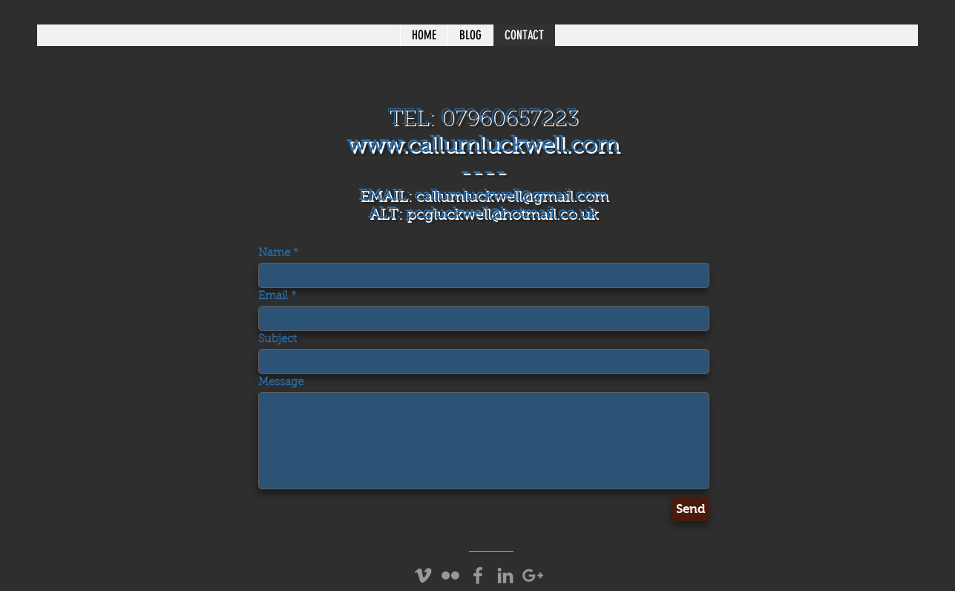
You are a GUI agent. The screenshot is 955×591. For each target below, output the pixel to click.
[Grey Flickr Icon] (450, 575)
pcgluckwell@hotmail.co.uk (501, 213)
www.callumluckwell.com (482, 146)
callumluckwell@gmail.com (510, 196)
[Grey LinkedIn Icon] (505, 575)
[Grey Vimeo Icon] (423, 575)
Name (274, 253)
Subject (277, 339)
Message (280, 382)
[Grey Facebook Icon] (478, 575)
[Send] (690, 509)
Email (273, 296)
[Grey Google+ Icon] (533, 575)
